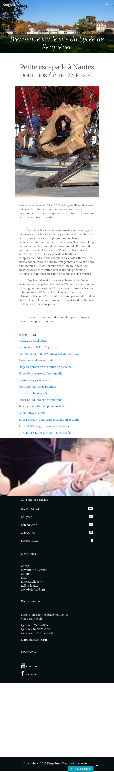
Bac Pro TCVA (29, 540)
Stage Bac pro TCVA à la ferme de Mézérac (45, 367)
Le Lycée (26, 517)
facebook (28, 674)
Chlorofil (26, 573)
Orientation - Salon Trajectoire (38, 347)
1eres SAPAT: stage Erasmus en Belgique (44, 426)
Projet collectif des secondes (37, 360)
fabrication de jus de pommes (37, 386)
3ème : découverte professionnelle (40, 373)
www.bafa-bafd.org (33, 589)
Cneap (25, 565)
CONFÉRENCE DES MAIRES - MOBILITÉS (45, 432)
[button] (8, 26)
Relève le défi (29, 585)
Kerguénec (11, 4)
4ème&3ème (29, 525)
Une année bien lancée (33, 393)
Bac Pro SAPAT (30, 509)
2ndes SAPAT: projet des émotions (40, 399)
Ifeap (24, 577)
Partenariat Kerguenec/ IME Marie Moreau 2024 (49, 353)
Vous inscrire (81, 768)
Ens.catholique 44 (32, 581)
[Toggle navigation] (106, 4)
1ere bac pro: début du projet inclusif (42, 406)
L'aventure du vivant (34, 569)
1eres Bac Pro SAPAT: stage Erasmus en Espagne (49, 419)
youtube (29, 666)
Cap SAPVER (28, 532)
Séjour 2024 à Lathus (32, 413)
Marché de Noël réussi (33, 340)
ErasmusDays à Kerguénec (35, 380)
